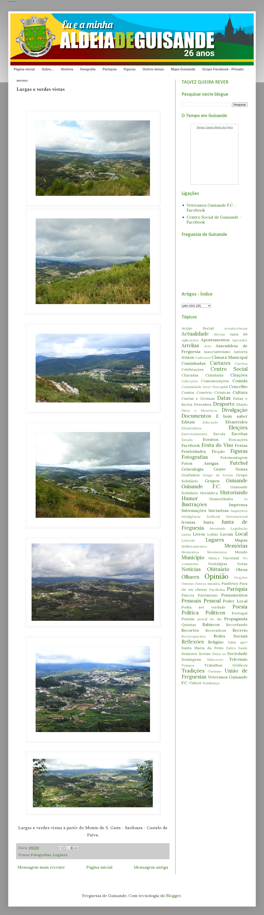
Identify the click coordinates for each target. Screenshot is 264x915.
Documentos (196, 416)
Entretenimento (194, 434)
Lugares (60, 854)
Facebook (191, 445)
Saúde (243, 648)
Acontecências (236, 328)
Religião (216, 642)
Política (190, 613)
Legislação (239, 528)
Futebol (239, 463)
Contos (188, 392)
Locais (226, 534)
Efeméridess (191, 428)
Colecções (190, 381)
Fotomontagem (234, 457)
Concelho (238, 386)
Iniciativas (219, 510)
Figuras (130, 69)
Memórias (236, 546)
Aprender (240, 340)
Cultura (240, 392)
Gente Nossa (231, 469)
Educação (210, 422)
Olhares (190, 577)
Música (213, 558)
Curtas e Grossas (198, 398)
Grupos (212, 480)
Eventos (210, 439)
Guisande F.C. (201, 486)
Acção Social (198, 328)
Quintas (189, 624)
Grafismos (191, 475)
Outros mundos (207, 584)
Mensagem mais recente (41, 867)
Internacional (237, 516)
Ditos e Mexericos (199, 410)
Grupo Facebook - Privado (223, 69)
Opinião (216, 576)
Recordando (237, 624)
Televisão (238, 659)
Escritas (240, 433)
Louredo (188, 540)
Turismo (215, 671)
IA (246, 499)
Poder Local (235, 601)
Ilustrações (194, 504)
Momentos (190, 552)
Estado (187, 440)
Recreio (240, 630)
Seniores (189, 653)
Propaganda (236, 618)
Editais (188, 421)
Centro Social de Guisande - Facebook (214, 219)
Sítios (216, 654)
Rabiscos (211, 624)
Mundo (241, 552)
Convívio (204, 392)
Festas (241, 445)
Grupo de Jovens (218, 475)
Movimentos (217, 552)
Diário (242, 404)
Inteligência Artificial (201, 516)
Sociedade (237, 653)
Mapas (241, 540)
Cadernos (203, 358)
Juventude (217, 528)
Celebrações (193, 369)
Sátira (231, 648)
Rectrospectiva (194, 636)
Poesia (240, 607)
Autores (240, 351)
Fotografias (41, 854)
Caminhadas (194, 363)
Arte (207, 346)
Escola (219, 433)
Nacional (231, 558)
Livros (199, 534)
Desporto (224, 404)
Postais (188, 619)
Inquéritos (239, 511)
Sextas (205, 653)
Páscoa (188, 595)
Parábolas (217, 589)
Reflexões (193, 642)
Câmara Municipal (230, 357)
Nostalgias (217, 563)
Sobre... (48, 69)
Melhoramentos (194, 546)
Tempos (188, 665)
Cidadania (214, 375)
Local (241, 534)
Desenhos (202, 404)
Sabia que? (238, 642)
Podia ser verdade (203, 607)
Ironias (188, 522)
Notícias (191, 569)
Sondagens (191, 659)
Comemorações (215, 381)
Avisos (188, 357)
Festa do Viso (217, 445)
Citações (239, 375)
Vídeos (195, 683)
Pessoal (212, 601)
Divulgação (235, 410)
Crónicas (222, 392)
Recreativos (215, 630)
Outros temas (153, 69)
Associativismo (217, 351)
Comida (240, 380)
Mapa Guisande (183, 69)
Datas (224, 398)
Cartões (241, 363)
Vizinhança (210, 683)
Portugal (240, 613)
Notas (242, 563)
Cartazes (220, 363)
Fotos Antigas (200, 463)
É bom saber (232, 416)
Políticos (215, 613)
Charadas (190, 375)
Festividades (194, 451)
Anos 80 (239, 334)
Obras (242, 569)
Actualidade (195, 334)
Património (208, 595)
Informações (194, 510)
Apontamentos (215, 339)
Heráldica (209, 493)
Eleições (238, 427)
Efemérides (236, 421)
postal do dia (209, 619)
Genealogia (193, 469)
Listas (186, 534)
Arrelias (190, 345)
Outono (188, 584)
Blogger (173, 895)
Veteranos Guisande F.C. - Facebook (212, 208)
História (67, 69)
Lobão (212, 534)
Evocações (238, 439)
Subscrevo (215, 659)
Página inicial (24, 69)
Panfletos (230, 583)
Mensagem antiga (151, 867)
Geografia (88, 69)
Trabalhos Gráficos (226, 665)
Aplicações (190, 340)
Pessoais (191, 601)
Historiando (234, 492)
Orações (241, 577)
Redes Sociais (231, 636)
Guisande (237, 480)
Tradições (193, 671)
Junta (208, 522)
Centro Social (229, 369)
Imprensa (238, 504)
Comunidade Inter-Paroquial (205, 387)
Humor (190, 498)
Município (193, 557)
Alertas (219, 334)
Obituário (218, 569)
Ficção (218, 451)
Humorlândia (221, 499)
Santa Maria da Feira (202, 648)
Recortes (190, 630)
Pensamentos (234, 595)
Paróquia (110, 69)
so (224, 654)
